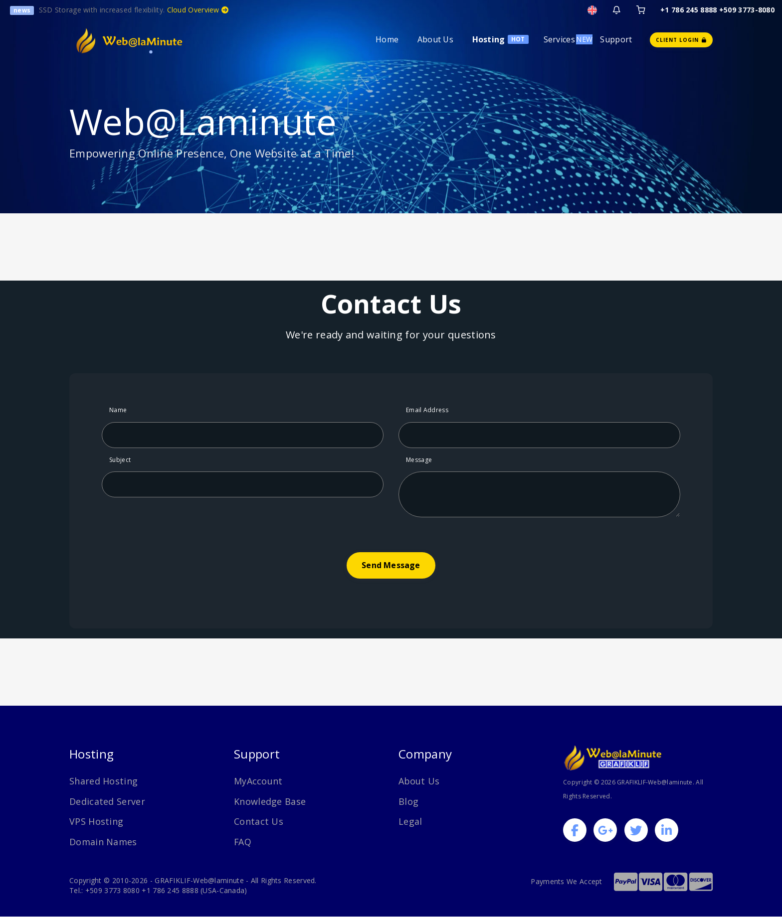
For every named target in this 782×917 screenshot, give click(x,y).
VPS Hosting (96, 821)
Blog (408, 801)
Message (419, 460)
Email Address (427, 410)
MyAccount (258, 781)
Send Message (391, 565)
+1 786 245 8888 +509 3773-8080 (717, 9)
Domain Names (103, 842)
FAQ (243, 842)
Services (559, 39)
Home (387, 39)
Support (616, 39)
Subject (120, 460)
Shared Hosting (103, 781)
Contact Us (258, 821)
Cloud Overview (198, 9)
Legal (410, 821)
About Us (435, 39)
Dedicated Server (107, 801)
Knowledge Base (270, 801)
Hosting (488, 39)
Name (118, 410)
